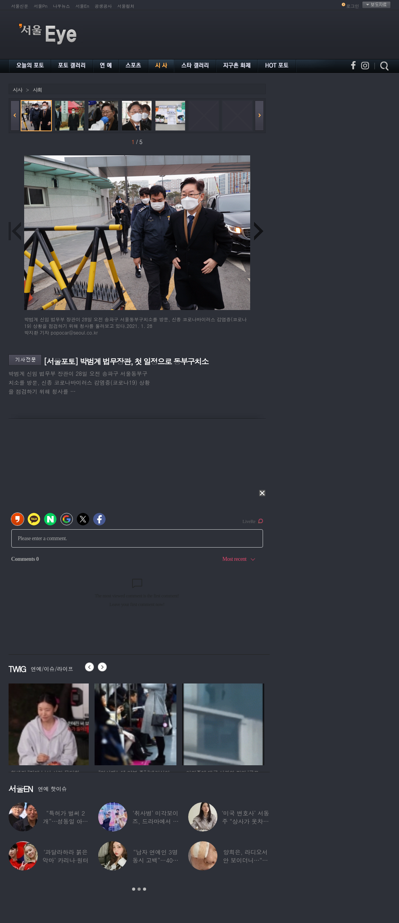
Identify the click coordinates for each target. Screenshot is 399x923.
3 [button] (144, 889)
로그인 (352, 6)
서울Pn (41, 6)
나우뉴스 (61, 6)
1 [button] (133, 889)
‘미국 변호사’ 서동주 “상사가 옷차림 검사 (245, 821)
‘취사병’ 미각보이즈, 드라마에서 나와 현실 (155, 821)
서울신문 (19, 6)
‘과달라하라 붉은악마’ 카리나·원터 (65, 856)
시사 (17, 89)
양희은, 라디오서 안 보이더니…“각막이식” (245, 860)
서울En (82, 6)
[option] (49, 723)
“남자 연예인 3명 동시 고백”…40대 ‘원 (155, 860)
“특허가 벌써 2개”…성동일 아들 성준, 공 (65, 821)
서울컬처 (125, 6)
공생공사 (103, 6)
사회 (37, 89)
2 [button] (139, 889)
